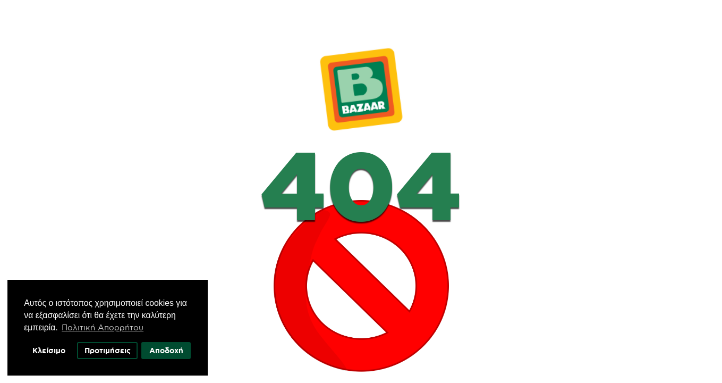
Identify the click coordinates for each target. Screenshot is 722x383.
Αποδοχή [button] (170, 348)
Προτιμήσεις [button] (111, 348)
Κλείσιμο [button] (51, 348)
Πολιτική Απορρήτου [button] (105, 325)
